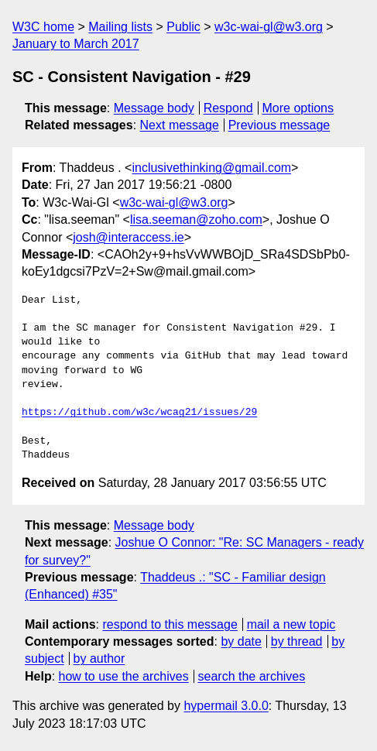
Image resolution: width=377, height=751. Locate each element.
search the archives (252, 676)
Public (183, 26)
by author (99, 658)
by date (241, 641)
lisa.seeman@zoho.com (196, 219)
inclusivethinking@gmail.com (211, 167)
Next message (179, 125)
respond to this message (169, 624)
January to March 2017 (75, 43)
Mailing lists (120, 26)
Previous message (279, 125)
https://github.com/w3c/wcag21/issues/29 (139, 413)
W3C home (43, 26)
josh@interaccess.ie (128, 237)
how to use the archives (124, 676)
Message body (154, 108)
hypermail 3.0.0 (225, 705)
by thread (297, 641)
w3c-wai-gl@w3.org (268, 26)
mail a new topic (291, 624)
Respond (228, 108)
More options (298, 108)
